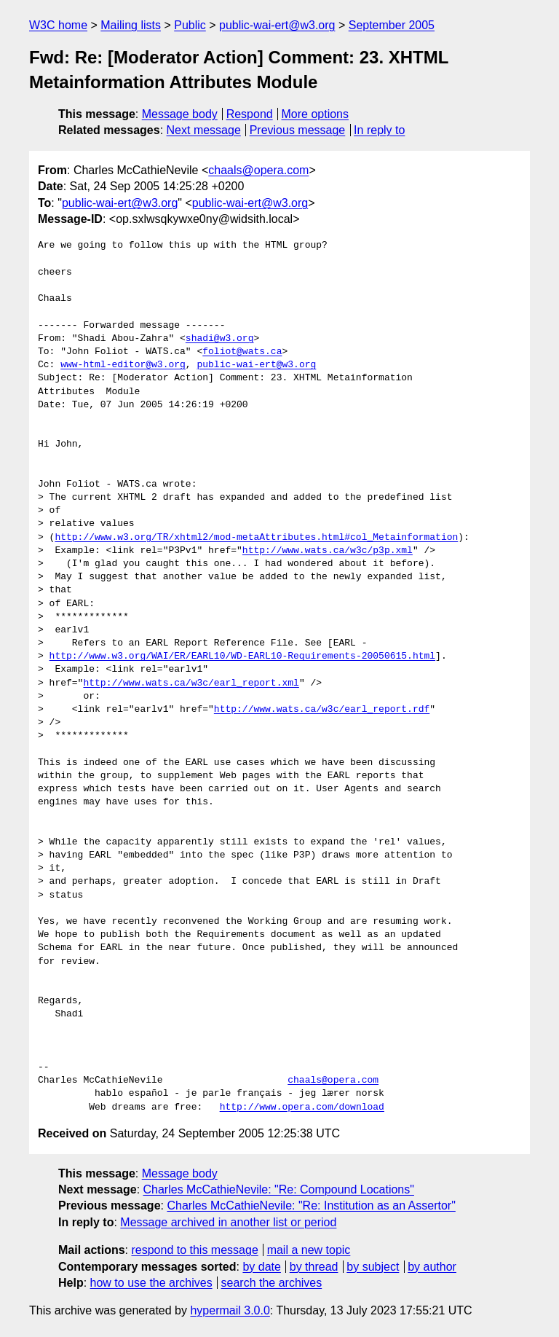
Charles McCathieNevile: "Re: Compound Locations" (278, 1189)
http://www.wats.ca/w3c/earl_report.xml (190, 683)
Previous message (298, 130)
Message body (180, 114)
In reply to (379, 130)
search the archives (271, 1283)
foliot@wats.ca (242, 351)
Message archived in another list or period (228, 1222)
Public (190, 25)
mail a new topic (309, 1250)
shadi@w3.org (220, 338)
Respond (249, 114)
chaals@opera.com (258, 170)
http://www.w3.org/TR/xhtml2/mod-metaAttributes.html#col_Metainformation (256, 537)
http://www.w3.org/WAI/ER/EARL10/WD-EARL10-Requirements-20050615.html (242, 656)
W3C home (58, 25)
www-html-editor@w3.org (123, 365)
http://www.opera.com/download (302, 1107)
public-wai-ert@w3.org (277, 25)
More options (315, 114)
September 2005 (392, 25)
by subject (372, 1266)
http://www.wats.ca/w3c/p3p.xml (327, 550)
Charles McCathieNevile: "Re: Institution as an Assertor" (311, 1205)
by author (432, 1266)
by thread (314, 1266)
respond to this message (194, 1250)
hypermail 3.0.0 (229, 1310)
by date (261, 1266)
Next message (204, 130)
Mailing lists (130, 25)
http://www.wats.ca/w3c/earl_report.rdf (321, 709)
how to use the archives (151, 1283)
